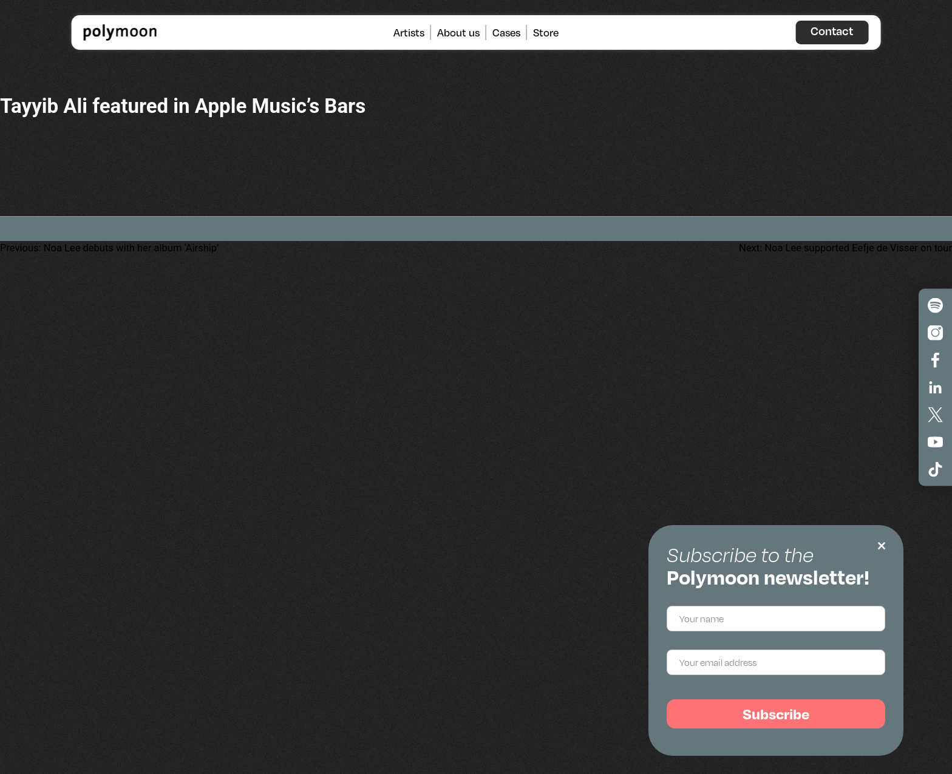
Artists (408, 32)
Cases (506, 32)
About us (458, 32)
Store (546, 32)
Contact (832, 31)
